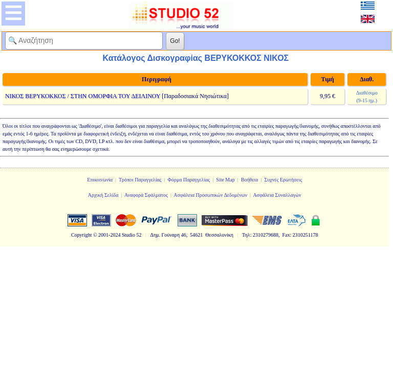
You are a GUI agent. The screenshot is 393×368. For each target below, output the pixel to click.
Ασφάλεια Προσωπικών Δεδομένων (210, 195)
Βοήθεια (249, 179)
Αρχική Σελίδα (103, 195)
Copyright (81, 235)
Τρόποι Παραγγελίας (140, 179)
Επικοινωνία (100, 179)
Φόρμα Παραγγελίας (189, 179)
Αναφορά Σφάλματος (146, 195)
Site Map (225, 179)
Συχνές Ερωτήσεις (283, 179)
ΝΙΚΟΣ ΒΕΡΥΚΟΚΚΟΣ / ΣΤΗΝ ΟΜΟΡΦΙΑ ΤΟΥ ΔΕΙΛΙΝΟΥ (82, 96)
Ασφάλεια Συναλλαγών (277, 195)
